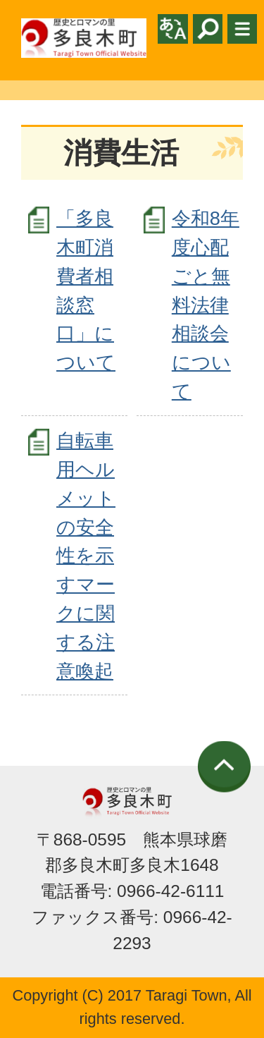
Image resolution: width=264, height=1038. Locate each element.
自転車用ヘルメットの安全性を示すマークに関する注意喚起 (85, 555)
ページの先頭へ (224, 767)
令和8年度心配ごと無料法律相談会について (205, 304)
